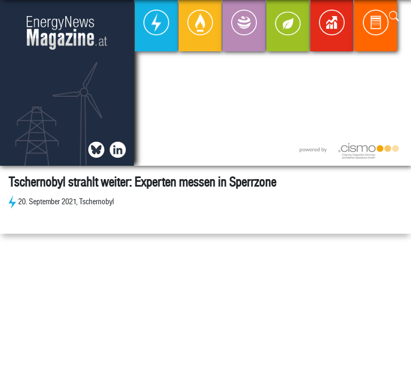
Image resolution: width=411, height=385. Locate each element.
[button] (394, 17)
